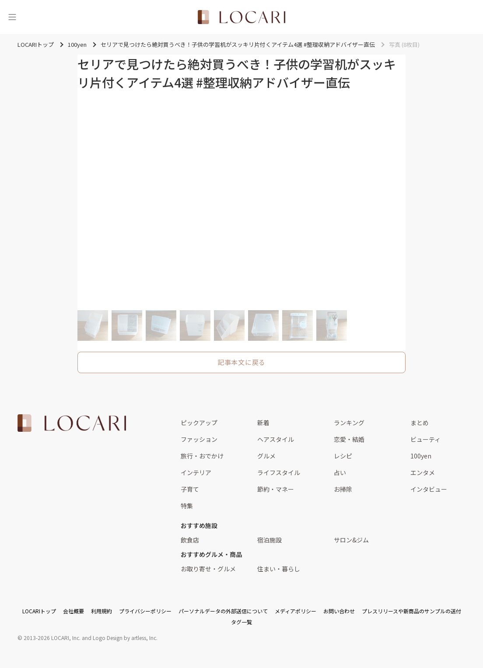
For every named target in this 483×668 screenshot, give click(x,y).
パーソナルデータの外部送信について (223, 611)
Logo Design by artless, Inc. (125, 637)
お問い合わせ (339, 611)
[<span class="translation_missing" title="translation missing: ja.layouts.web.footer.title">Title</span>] (72, 423)
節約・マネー (275, 489)
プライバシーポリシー (145, 611)
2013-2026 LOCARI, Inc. (52, 637)
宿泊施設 (269, 540)
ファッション (199, 439)
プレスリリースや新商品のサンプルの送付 (411, 611)
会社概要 (73, 611)
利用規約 (101, 611)
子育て (190, 489)
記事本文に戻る (241, 362)
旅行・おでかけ (202, 455)
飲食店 (190, 540)
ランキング (349, 422)
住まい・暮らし (278, 569)
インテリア (196, 472)
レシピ (343, 455)
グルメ (266, 455)
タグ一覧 (241, 622)
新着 (263, 422)
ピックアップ (199, 422)
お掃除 (343, 489)
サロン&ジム (351, 540)
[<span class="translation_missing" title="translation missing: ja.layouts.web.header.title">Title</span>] (241, 17)
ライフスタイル (278, 472)
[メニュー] (12, 17)
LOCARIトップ (39, 611)
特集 (187, 505)
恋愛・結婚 (349, 439)
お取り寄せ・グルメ (208, 569)
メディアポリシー (295, 611)
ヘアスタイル (275, 439)
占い (340, 472)
